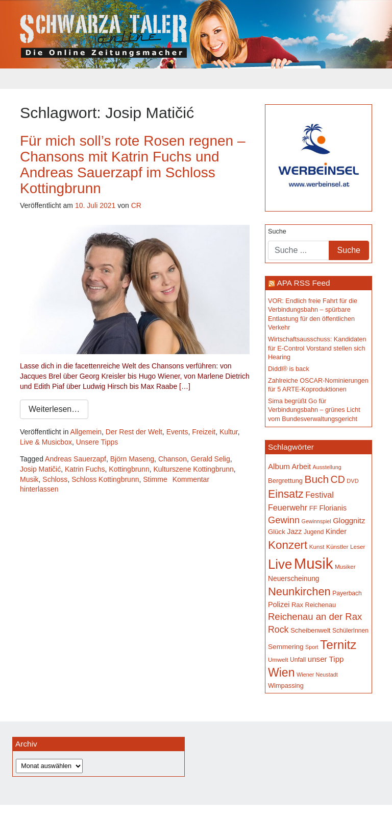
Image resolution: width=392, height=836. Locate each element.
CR (136, 205)
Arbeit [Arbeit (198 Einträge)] (301, 466)
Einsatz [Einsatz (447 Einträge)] (286, 494)
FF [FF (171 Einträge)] (313, 508)
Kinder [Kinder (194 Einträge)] (336, 531)
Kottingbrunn (129, 469)
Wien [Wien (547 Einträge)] (281, 672)
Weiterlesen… (54, 409)
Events (177, 432)
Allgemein (86, 432)
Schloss (54, 479)
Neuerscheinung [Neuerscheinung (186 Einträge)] (293, 578)
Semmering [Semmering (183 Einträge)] (286, 647)
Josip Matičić (40, 469)
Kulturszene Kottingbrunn (193, 469)
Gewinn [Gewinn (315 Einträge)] (284, 520)
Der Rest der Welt (134, 432)
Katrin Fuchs (85, 469)
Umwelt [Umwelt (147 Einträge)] (278, 659)
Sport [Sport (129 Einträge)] (311, 647)
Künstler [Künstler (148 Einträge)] (337, 546)
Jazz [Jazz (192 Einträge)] (294, 531)
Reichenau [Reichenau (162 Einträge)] (320, 605)
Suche (277, 231)
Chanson (172, 459)
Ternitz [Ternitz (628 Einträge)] (338, 645)
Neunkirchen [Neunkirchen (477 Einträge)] (299, 591)
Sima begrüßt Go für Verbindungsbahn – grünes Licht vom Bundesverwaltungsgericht (314, 410)
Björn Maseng (132, 459)
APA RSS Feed (303, 282)
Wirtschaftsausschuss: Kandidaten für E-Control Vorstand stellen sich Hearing (317, 348)
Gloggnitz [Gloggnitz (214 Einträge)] (349, 520)
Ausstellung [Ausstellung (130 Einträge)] (327, 467)
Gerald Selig (210, 459)
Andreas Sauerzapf (75, 459)
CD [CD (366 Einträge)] (338, 479)
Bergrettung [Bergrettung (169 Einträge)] (285, 480)
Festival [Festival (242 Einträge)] (319, 494)
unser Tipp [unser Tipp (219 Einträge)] (326, 659)
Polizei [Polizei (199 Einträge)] (278, 604)
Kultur (228, 432)
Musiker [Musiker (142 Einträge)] (345, 566)
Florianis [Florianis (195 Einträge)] (333, 508)
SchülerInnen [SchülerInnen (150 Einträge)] (350, 630)
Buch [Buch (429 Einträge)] (317, 479)
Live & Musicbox (46, 442)
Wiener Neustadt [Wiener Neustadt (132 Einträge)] (317, 674)
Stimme (155, 479)
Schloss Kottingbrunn (105, 479)
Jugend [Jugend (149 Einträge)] (314, 532)
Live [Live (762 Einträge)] (280, 564)
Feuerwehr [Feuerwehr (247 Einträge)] (287, 507)
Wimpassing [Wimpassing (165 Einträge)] (286, 685)
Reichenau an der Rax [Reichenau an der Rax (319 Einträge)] (315, 616)
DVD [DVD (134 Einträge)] (352, 481)
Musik (29, 479)
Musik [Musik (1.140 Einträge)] (313, 563)
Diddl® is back (288, 369)
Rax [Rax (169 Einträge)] (297, 605)
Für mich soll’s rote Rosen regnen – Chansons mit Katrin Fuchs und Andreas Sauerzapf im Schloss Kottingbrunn (132, 164)
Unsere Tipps (97, 442)
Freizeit (203, 432)
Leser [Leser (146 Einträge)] (357, 546)
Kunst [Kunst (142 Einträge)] (317, 546)
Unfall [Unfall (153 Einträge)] (298, 659)
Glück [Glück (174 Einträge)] (276, 532)
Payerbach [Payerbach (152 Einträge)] (347, 593)
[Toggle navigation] (26, 78)
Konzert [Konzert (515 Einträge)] (287, 545)
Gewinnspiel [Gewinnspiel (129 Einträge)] (316, 521)
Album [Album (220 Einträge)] (279, 466)
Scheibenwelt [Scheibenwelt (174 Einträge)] (310, 630)
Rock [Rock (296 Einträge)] (278, 629)
